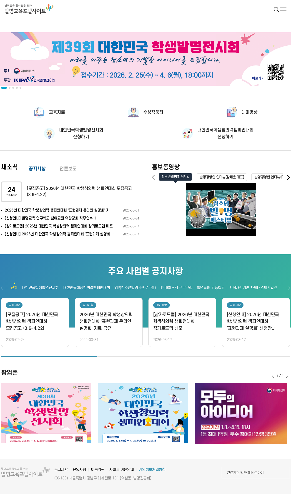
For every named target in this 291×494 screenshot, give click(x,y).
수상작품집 (153, 112)
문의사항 (79, 470)
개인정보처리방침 (152, 470)
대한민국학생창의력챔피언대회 (86, 288)
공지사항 (37, 168)
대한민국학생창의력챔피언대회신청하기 (225, 133)
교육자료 (57, 112)
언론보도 (68, 168)
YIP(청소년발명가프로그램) (135, 288)
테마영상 (249, 112)
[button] (288, 177)
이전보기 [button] (2, 288)
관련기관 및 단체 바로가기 (245, 473)
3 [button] (242, 356)
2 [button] (145, 356)
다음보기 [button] (289, 288)
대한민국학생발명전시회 (40, 288)
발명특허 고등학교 (211, 288)
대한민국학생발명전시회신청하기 (81, 133)
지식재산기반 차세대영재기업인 (253, 288)
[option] (145, 59)
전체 (14, 288)
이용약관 (97, 470)
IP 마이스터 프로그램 (176, 288)
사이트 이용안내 (121, 470)
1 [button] (49, 356)
